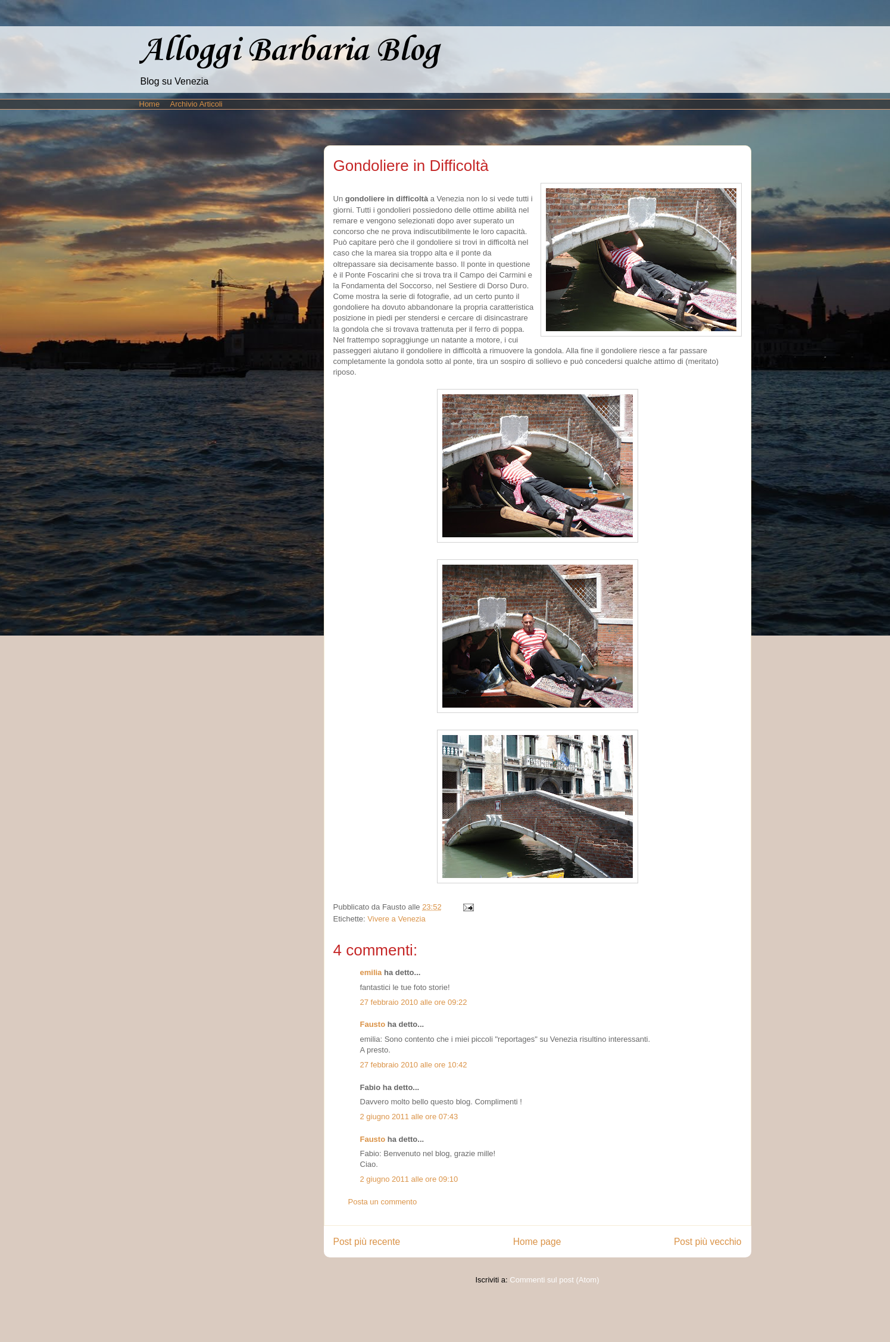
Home (149, 103)
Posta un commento (382, 1201)
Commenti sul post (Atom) (554, 1279)
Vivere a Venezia (396, 918)
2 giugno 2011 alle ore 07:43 (409, 1116)
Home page (537, 1242)
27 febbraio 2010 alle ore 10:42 (413, 1064)
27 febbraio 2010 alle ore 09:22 (413, 1002)
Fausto (373, 1024)
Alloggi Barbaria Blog (289, 51)
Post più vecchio (708, 1242)
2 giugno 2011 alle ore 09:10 (409, 1179)
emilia (371, 972)
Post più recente (367, 1242)
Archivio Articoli (196, 103)
